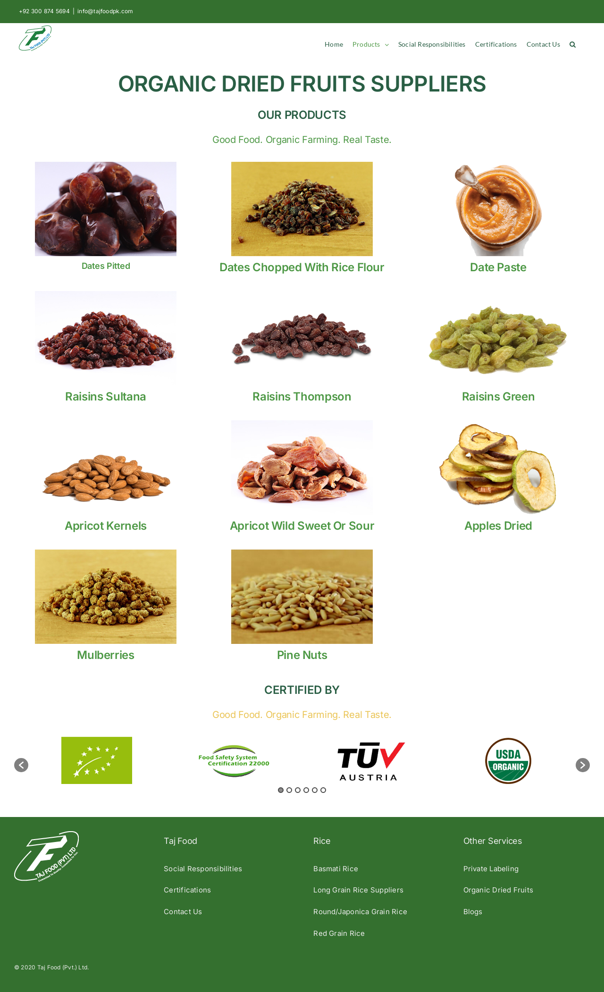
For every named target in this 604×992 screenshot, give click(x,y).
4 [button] (306, 790)
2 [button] (289, 790)
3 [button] (298, 790)
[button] (573, 44)
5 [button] (315, 790)
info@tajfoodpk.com (105, 11)
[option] (97, 760)
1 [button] (281, 790)
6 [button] (323, 790)
